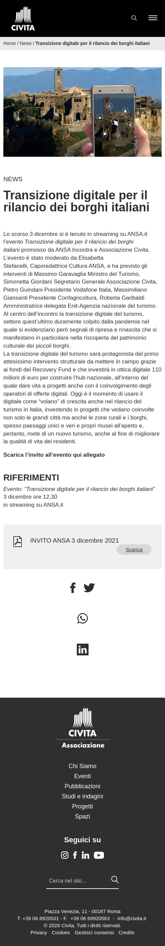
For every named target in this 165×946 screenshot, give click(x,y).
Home (9, 43)
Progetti (82, 806)
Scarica (134, 549)
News (26, 43)
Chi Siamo (82, 766)
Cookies (61, 932)
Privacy (39, 932)
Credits (127, 932)
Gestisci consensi (94, 932)
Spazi (82, 816)
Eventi (82, 776)
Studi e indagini (82, 796)
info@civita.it (132, 918)
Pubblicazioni (82, 786)
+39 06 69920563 (90, 918)
